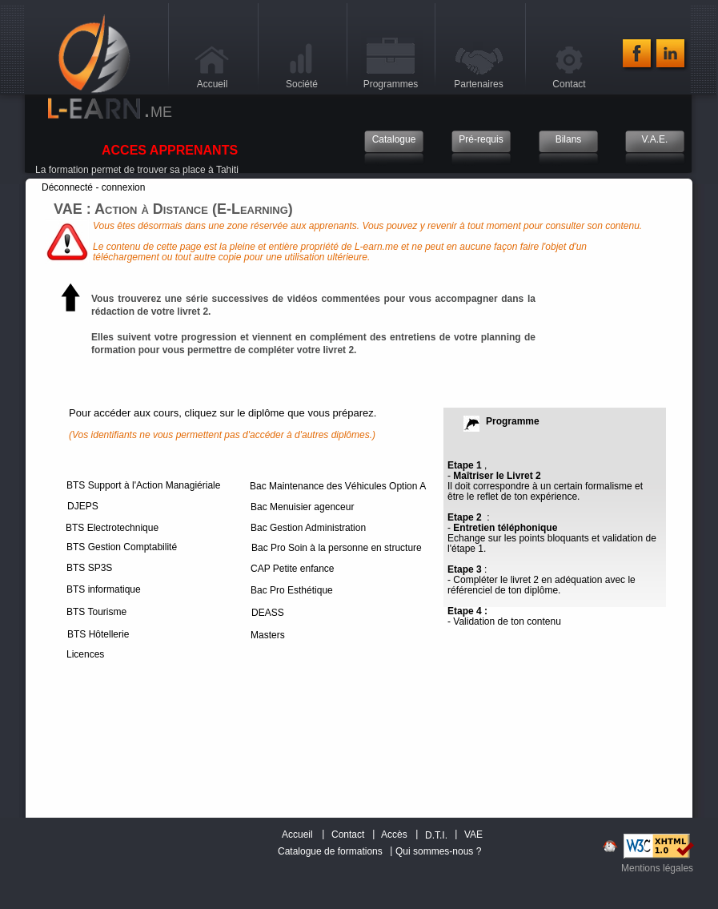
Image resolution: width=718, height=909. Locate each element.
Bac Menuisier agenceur (302, 507)
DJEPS (82, 506)
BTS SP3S (89, 567)
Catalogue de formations (330, 852)
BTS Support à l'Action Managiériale (143, 485)
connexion (124, 187)
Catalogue (394, 140)
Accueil (297, 835)
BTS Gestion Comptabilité (121, 547)
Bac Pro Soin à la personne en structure (336, 547)
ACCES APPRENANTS (170, 150)
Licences (85, 654)
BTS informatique (103, 589)
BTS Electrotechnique (112, 527)
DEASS (267, 612)
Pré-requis (481, 140)
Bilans (569, 140)
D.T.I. (436, 836)
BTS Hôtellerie (98, 634)
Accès (394, 835)
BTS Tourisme (96, 611)
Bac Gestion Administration (308, 527)
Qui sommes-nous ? (438, 852)
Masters (268, 635)
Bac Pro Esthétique (292, 590)
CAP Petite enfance (293, 568)
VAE (473, 835)
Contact (347, 835)
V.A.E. (655, 140)
